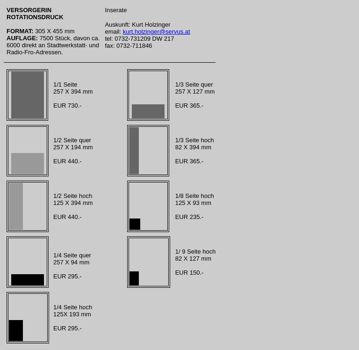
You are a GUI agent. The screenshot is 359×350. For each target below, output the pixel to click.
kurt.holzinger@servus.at (156, 31)
